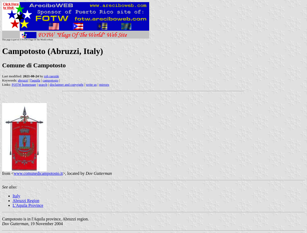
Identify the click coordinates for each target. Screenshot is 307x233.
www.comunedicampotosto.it (38, 173)
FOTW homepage (24, 84)
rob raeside (51, 76)
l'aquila (35, 80)
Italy (16, 196)
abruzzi (23, 80)
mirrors (104, 84)
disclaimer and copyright (66, 84)
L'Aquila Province (28, 205)
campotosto (50, 80)
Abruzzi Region (26, 200)
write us (91, 84)
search (43, 84)
